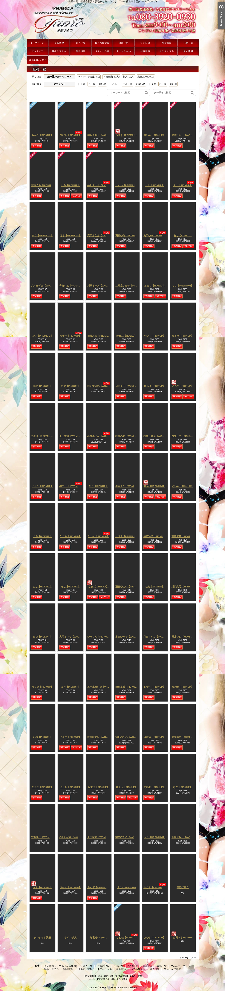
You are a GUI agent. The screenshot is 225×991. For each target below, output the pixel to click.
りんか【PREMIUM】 (127, 185)
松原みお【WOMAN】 (127, 436)
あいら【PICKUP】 (182, 486)
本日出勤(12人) (111, 76)
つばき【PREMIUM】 (127, 135)
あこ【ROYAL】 (183, 235)
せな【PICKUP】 (42, 386)
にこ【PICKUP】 (42, 586)
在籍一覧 (188, 43)
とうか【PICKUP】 (42, 787)
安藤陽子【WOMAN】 (43, 837)
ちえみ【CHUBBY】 (154, 887)
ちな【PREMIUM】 (154, 837)
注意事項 (145, 51)
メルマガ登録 (102, 51)
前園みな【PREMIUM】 (100, 335)
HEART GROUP (108, 987)
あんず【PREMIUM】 (99, 887)
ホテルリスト (166, 51)
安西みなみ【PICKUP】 (100, 235)
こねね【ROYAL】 (126, 937)
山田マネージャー (182, 937)
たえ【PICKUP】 (154, 185)
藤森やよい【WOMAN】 (128, 586)
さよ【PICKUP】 (182, 185)
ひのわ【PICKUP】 (182, 686)
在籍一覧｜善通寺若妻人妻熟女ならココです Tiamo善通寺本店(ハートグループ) (113, 21)
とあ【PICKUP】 (70, 185)
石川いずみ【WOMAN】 (72, 837)
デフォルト (59, 84)
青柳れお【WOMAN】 (71, 285)
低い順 (92, 84)
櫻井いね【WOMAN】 (184, 636)
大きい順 (140, 84)
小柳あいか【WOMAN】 (100, 436)
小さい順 (127, 84)
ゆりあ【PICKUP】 (70, 787)
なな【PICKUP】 (182, 787)
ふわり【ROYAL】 (154, 285)
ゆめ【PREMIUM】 (154, 486)
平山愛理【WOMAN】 (71, 436)
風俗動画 (166, 43)
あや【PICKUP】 (70, 386)
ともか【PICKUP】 (182, 386)
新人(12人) (128, 76)
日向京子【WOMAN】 (127, 386)
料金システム (59, 51)
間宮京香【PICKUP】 (127, 686)
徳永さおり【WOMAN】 (100, 135)
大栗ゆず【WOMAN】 (184, 737)
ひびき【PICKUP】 (70, 135)
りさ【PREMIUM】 (182, 285)
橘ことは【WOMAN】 (71, 486)
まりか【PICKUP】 (42, 486)
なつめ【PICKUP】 (98, 536)
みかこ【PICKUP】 (42, 135)
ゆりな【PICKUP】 (42, 686)
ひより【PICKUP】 (182, 335)
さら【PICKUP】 (42, 887)
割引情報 (80, 51)
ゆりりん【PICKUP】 (99, 636)
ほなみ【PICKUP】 (154, 737)
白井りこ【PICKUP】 (183, 436)
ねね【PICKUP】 (154, 586)
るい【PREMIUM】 (42, 335)
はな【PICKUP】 (98, 486)
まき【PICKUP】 (70, 686)
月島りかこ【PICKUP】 (156, 636)
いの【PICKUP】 (42, 737)
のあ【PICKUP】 (42, 536)
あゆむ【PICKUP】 (154, 787)
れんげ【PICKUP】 (154, 386)
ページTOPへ (189, 957)
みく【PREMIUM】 (42, 235)
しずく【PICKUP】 (154, 686)
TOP (37, 43)
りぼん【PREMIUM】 (127, 536)
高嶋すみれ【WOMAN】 (185, 837)
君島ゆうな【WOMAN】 (128, 636)
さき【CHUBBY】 (98, 586)
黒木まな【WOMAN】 (127, 486)
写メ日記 (145, 43)
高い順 (102, 84)
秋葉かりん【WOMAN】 (156, 436)
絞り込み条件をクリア (59, 76)
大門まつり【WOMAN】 (72, 636)
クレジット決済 (42, 937)
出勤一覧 (123, 43)
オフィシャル (123, 51)
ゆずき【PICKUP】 (70, 335)
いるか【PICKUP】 (70, 737)
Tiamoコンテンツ (37, 51)
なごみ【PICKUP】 (70, 536)
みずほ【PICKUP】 (98, 787)
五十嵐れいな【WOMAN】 (102, 686)
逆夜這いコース (98, 937)
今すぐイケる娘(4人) (89, 76)
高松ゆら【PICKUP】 (127, 235)
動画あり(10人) (145, 76)
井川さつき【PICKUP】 (100, 185)
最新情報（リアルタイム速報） (59, 43)
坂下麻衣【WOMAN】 (99, 837)
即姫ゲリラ (183, 887)
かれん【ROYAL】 (126, 335)
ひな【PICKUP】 (42, 636)
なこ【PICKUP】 (70, 586)
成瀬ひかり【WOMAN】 (185, 135)
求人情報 (188, 51)
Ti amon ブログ (37, 60)
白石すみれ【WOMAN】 (100, 386)
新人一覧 (80, 43)
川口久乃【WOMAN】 (184, 586)
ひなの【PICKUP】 (70, 887)
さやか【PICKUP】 (154, 937)
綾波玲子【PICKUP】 (155, 536)
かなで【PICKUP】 (154, 335)
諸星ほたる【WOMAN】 (128, 837)
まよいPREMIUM (126, 887)
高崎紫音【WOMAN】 (184, 536)
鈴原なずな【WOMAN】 (100, 737)
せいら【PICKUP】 (154, 135)
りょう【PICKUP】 (126, 787)
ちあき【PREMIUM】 (43, 436)
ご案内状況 (102, 43)
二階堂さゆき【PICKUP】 (129, 285)
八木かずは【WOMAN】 (44, 285)
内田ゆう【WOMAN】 (155, 235)
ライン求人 (70, 937)
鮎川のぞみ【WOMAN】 (128, 737)
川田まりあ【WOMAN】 (100, 285)
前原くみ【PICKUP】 (43, 185)
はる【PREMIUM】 (70, 235)
